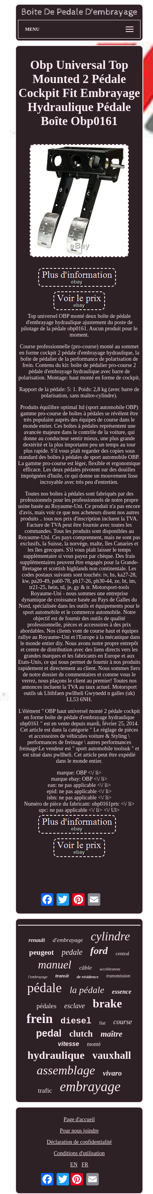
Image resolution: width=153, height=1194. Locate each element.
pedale (72, 952)
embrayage (90, 1086)
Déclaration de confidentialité (79, 1142)
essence (122, 991)
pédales (47, 1006)
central (122, 953)
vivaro (112, 1073)
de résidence (87, 976)
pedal (48, 1033)
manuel (54, 964)
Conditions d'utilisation (79, 1153)
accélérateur (110, 968)
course (122, 1022)
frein (40, 1019)
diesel (75, 1021)
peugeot (41, 952)
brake (107, 1003)
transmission (118, 976)
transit (62, 976)
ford (99, 950)
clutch (81, 1034)
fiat (102, 1023)
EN (74, 1165)
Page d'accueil (79, 1119)
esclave (74, 1006)
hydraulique (55, 1055)
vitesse (68, 1044)
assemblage (66, 1070)
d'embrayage (68, 940)
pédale (44, 988)
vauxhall (112, 1055)
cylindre (110, 936)
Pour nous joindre (79, 1131)
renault (36, 940)
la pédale (86, 990)
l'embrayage (37, 977)
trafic (45, 1090)
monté (94, 1044)
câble (85, 968)
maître (112, 1034)
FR (85, 1165)
